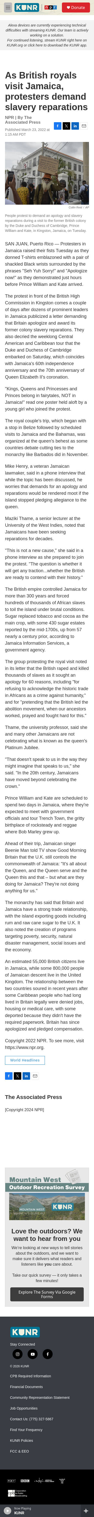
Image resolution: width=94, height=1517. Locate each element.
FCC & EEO (19, 1451)
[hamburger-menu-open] (8, 7)
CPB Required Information (30, 1376)
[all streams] (87, 1511)
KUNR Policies (21, 1441)
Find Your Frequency (26, 1430)
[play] (8, 1510)
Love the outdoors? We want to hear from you (46, 1234)
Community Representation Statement (39, 1398)
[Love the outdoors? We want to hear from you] (47, 1194)
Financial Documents (26, 1387)
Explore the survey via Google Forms (47, 1294)
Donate (78, 7)
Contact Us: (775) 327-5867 (31, 1419)
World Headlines (25, 1060)
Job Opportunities (24, 1408)
